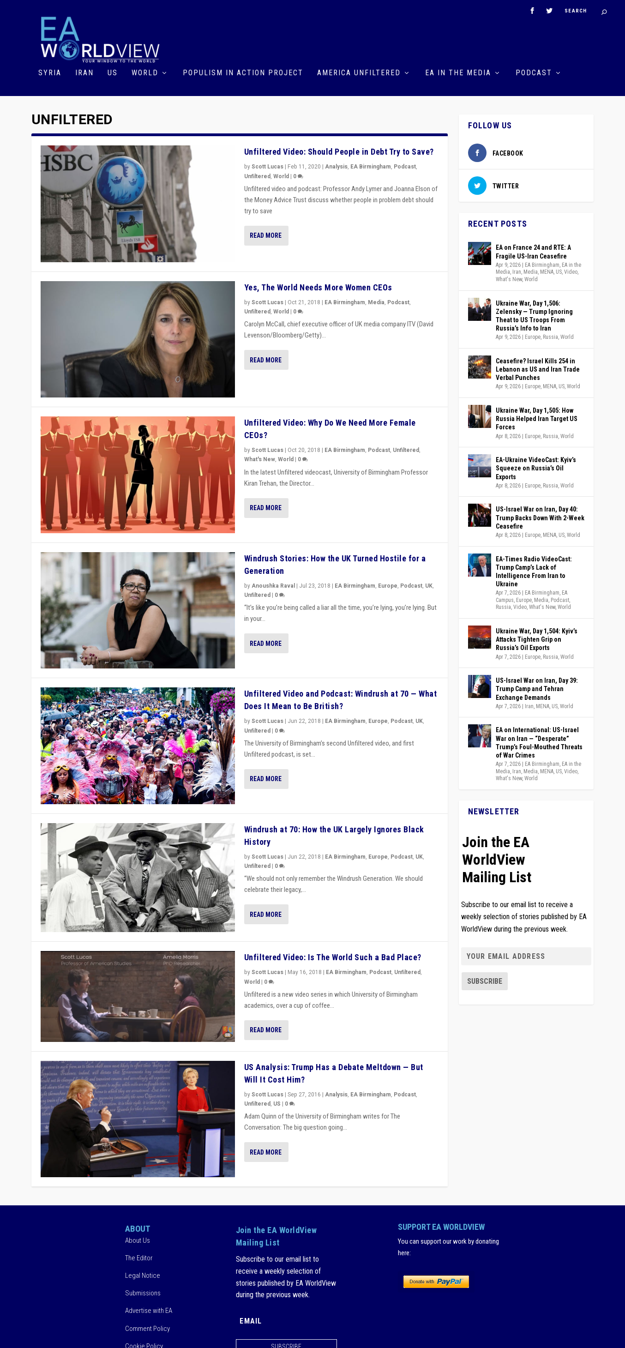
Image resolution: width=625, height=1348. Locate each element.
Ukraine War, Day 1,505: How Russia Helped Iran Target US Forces (536, 417)
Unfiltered (257, 175)
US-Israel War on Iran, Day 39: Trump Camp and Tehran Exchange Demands (537, 687)
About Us (137, 1239)
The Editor (139, 1256)
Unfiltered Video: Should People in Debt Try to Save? (339, 151)
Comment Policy (147, 1327)
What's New (259, 458)
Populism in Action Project (243, 72)
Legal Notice (142, 1274)
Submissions (143, 1292)
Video (570, 270)
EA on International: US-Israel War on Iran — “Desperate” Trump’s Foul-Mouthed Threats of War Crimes (539, 741)
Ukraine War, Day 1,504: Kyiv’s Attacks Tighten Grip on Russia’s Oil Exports (536, 638)
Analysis (336, 166)
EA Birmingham (370, 166)
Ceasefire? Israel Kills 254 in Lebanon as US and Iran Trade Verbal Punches (538, 368)
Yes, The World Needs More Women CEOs (318, 286)
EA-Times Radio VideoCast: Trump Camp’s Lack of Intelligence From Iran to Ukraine (534, 570)
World (145, 72)
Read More (266, 234)
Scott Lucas (267, 166)
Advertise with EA (148, 1310)
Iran (84, 72)
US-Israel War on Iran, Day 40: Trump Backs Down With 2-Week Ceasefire (540, 516)
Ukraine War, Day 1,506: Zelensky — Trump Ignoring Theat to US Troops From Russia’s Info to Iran (534, 314)
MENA (546, 270)
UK (429, 584)
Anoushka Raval (273, 584)
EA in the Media (458, 72)
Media (376, 301)
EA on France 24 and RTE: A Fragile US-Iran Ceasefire (533, 251)
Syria (49, 72)
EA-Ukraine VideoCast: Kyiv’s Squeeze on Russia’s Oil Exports (536, 467)
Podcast (534, 72)
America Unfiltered (359, 72)
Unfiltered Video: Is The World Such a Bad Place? (332, 956)
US (113, 72)
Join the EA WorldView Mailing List (496, 858)
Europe (387, 584)
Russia (550, 335)
